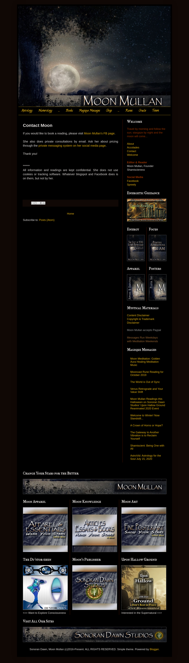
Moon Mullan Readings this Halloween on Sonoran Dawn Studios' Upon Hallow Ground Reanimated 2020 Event (147, 403)
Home (70, 213)
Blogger (154, 649)
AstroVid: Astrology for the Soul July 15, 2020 (145, 457)
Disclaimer (133, 322)
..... (59, 111)
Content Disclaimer (138, 315)
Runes (128, 111)
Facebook (133, 180)
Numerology (45, 111)
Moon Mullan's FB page (99, 133)
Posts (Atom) (46, 220)
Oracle (142, 111)
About (130, 143)
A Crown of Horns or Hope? (146, 425)
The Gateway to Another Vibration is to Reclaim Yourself (144, 435)
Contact (131, 151)
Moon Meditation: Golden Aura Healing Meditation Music (145, 361)
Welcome (132, 154)
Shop (109, 111)
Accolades (133, 147)
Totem (155, 111)
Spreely (131, 184)
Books (69, 111)
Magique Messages (89, 111)
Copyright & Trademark (140, 319)
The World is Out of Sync (145, 381)
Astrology (26, 111)
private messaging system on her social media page (72, 145)
